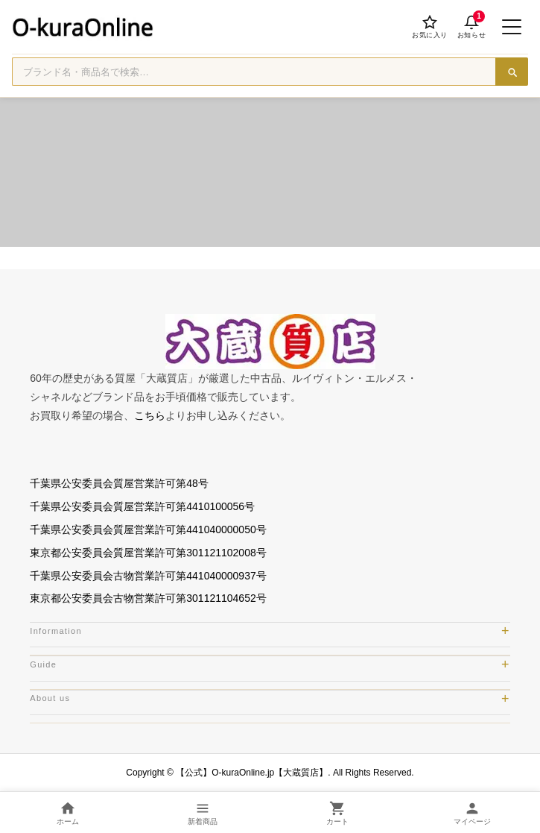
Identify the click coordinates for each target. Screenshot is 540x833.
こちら (149, 415)
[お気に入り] (430, 27)
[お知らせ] (471, 27)
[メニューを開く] (511, 26)
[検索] (511, 71)
